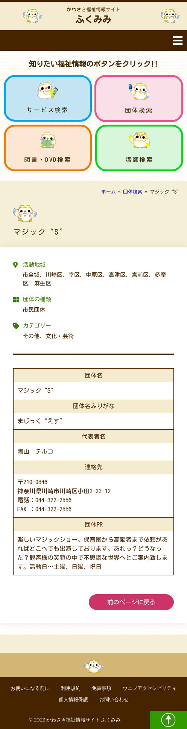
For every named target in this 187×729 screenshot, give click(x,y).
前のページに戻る (131, 602)
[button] (177, 40)
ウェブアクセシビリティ (149, 688)
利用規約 (71, 688)
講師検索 (139, 160)
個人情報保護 (73, 699)
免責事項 (101, 688)
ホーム (108, 191)
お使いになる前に (30, 688)
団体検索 (139, 110)
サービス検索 (48, 110)
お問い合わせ (114, 699)
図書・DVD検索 (47, 160)
